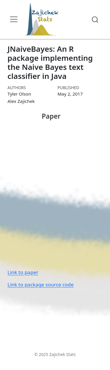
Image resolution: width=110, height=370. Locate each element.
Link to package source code (41, 284)
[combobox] (95, 19)
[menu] (14, 19)
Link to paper (23, 272)
